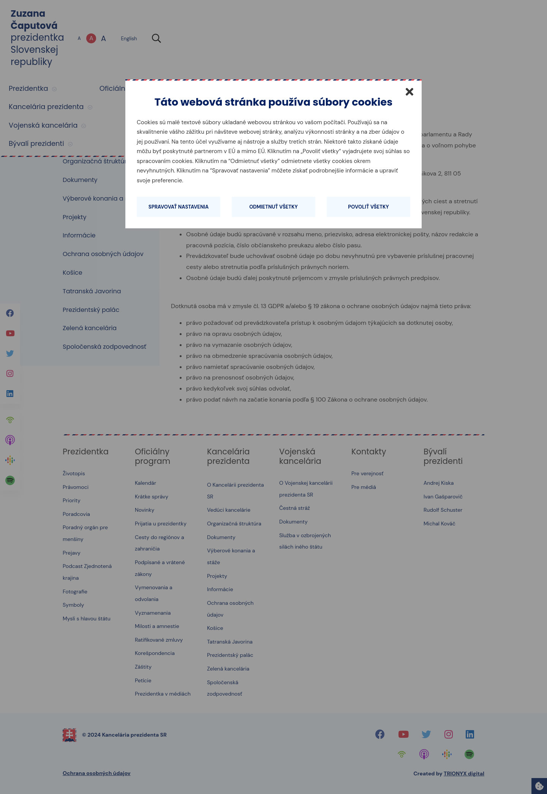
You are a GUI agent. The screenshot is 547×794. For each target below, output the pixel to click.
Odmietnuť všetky (273, 207)
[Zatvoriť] (409, 91)
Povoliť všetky (368, 207)
